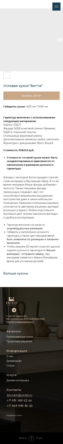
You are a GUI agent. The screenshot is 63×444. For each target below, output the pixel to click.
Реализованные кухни (19, 336)
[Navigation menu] (56, 6)
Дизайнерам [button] (14, 360)
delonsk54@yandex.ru (19, 395)
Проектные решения (19, 341)
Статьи (10, 365)
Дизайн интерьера (17, 380)
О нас (9, 356)
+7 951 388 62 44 (19, 400)
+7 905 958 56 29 (19, 406)
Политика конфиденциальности (20, 322)
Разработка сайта (14, 415)
